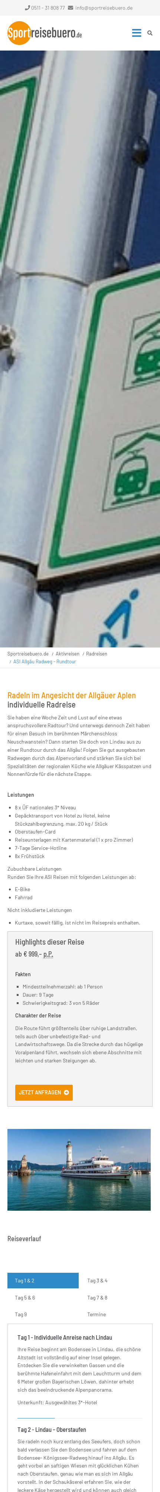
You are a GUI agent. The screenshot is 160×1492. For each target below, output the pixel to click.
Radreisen (96, 654)
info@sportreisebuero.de (104, 7)
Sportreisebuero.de (28, 654)
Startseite (44, 33)
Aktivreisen (67, 654)
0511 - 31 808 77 (45, 7)
